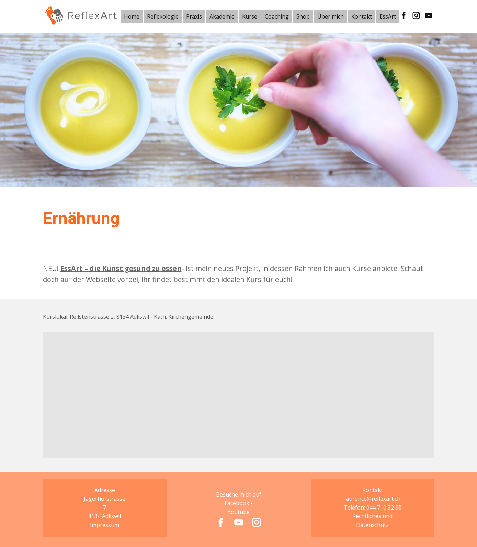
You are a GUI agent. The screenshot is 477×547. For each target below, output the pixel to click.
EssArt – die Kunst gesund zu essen (121, 268)
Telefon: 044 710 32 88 (372, 507)
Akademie (222, 16)
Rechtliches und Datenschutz (372, 520)
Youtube (239, 512)
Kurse (249, 16)
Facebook (237, 503)
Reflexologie (163, 16)
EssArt (387, 16)
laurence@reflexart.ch (372, 498)
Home (131, 16)
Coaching (277, 16)
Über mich (330, 16)
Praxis (194, 16)
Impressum (104, 525)
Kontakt (361, 16)
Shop (303, 16)
